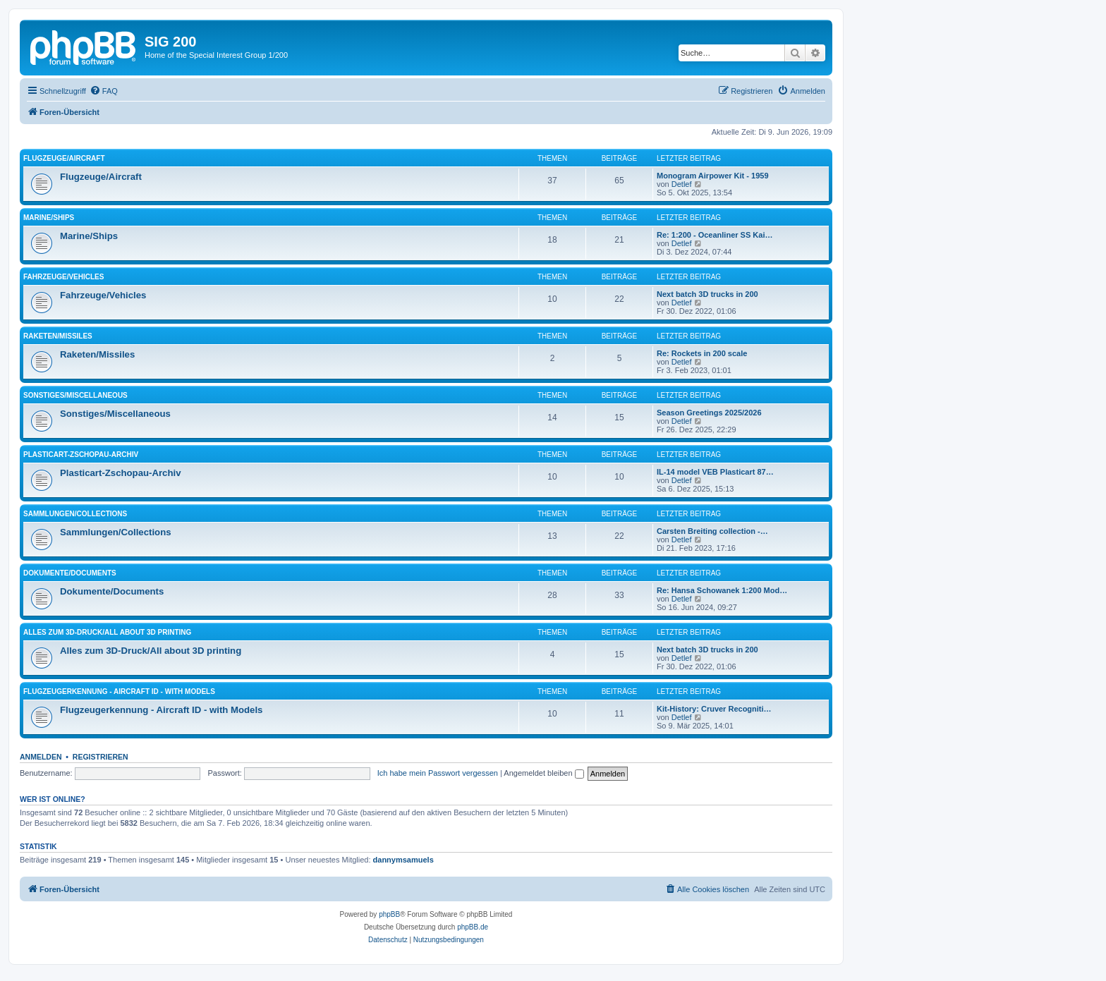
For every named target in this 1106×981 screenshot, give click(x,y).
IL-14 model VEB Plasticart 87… (715, 472)
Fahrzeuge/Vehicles (63, 277)
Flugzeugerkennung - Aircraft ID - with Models (119, 691)
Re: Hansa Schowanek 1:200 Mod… (722, 590)
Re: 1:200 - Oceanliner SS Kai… (714, 235)
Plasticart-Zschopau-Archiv (80, 454)
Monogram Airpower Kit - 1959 (713, 175)
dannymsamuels (403, 859)
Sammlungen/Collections (75, 514)
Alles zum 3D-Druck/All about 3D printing (107, 632)
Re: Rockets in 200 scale (702, 353)
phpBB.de (472, 927)
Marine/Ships (48, 217)
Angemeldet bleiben (543, 773)
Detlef (682, 184)
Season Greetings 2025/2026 (709, 412)
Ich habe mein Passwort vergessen (437, 773)
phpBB (389, 914)
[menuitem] (104, 91)
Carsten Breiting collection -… (712, 531)
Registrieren (100, 756)
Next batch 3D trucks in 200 (707, 294)
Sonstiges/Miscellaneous (75, 395)
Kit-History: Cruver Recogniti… (714, 709)
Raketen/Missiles (57, 336)
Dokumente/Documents (69, 573)
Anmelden (41, 756)
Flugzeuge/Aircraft (64, 158)
